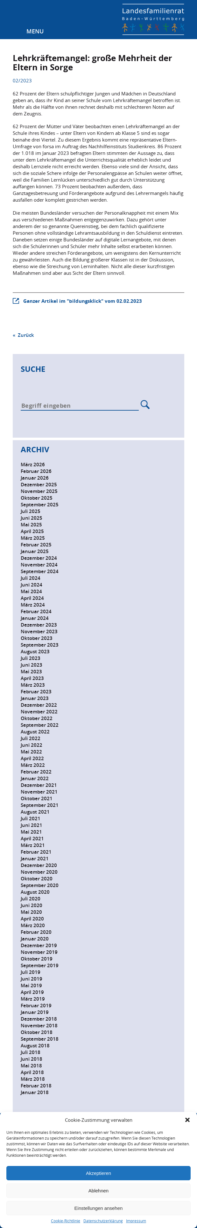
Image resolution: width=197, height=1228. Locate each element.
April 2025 (32, 531)
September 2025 (40, 504)
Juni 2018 (31, 1059)
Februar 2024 (36, 611)
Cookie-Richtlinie (65, 1220)
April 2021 (32, 838)
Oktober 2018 (37, 1032)
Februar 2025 (36, 544)
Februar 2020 (36, 932)
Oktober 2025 (37, 498)
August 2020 (35, 892)
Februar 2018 (36, 1085)
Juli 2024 (30, 578)
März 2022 (33, 765)
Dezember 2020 (39, 865)
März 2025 (33, 538)
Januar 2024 (35, 618)
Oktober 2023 (37, 638)
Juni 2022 (31, 745)
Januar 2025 (35, 551)
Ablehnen (98, 1190)
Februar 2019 (36, 1005)
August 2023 (35, 651)
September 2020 (40, 885)
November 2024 (39, 564)
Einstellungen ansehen (98, 1208)
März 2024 (33, 604)
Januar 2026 (35, 478)
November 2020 (39, 872)
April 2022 (32, 758)
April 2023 (32, 678)
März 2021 (33, 845)
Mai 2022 (31, 751)
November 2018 (39, 1025)
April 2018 (32, 1072)
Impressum (136, 1220)
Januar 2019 (35, 1012)
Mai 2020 (31, 912)
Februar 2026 (36, 471)
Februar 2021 (36, 852)
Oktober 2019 (37, 958)
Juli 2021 (30, 818)
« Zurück (23, 335)
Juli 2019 (30, 972)
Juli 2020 (30, 898)
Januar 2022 (35, 778)
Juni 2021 (31, 825)
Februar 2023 (36, 691)
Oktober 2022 (37, 718)
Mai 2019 (31, 985)
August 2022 (35, 731)
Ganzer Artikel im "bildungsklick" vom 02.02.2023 (82, 301)
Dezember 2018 (39, 1019)
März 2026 (33, 464)
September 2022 (40, 725)
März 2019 (33, 999)
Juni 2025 (31, 518)
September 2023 (40, 645)
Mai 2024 (31, 591)
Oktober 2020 (37, 878)
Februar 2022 (36, 771)
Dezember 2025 (39, 484)
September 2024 (40, 571)
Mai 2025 (31, 524)
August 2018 (35, 1045)
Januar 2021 (35, 858)
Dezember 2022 (39, 705)
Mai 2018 (31, 1065)
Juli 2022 (30, 738)
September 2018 (40, 1039)
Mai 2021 (31, 832)
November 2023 (39, 631)
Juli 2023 (30, 658)
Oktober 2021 (37, 798)
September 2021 (40, 805)
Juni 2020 (31, 905)
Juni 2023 (31, 665)
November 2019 (39, 952)
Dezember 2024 (39, 558)
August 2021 (35, 811)
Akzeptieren (98, 1173)
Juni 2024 (31, 584)
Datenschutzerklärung (103, 1220)
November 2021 (39, 791)
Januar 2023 (35, 698)
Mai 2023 (31, 671)
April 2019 (32, 992)
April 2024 (32, 598)
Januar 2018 (35, 1092)
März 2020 (33, 925)
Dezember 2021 (39, 785)
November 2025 (39, 491)
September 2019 (40, 965)
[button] (187, 1120)
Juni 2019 (31, 978)
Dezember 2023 (39, 624)
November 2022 (39, 711)
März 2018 (33, 1079)
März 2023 (33, 685)
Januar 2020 (35, 938)
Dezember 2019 (39, 945)
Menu (35, 31)
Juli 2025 (30, 511)
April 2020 (32, 918)
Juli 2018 (30, 1052)
